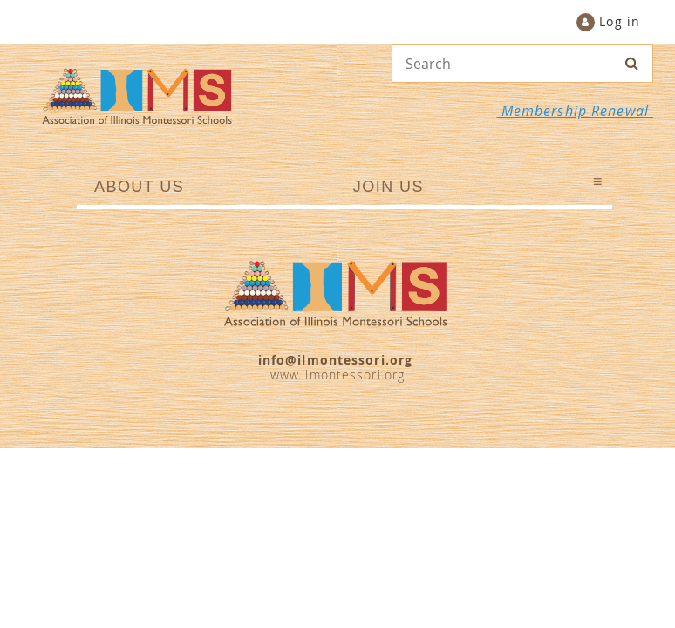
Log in (619, 21)
